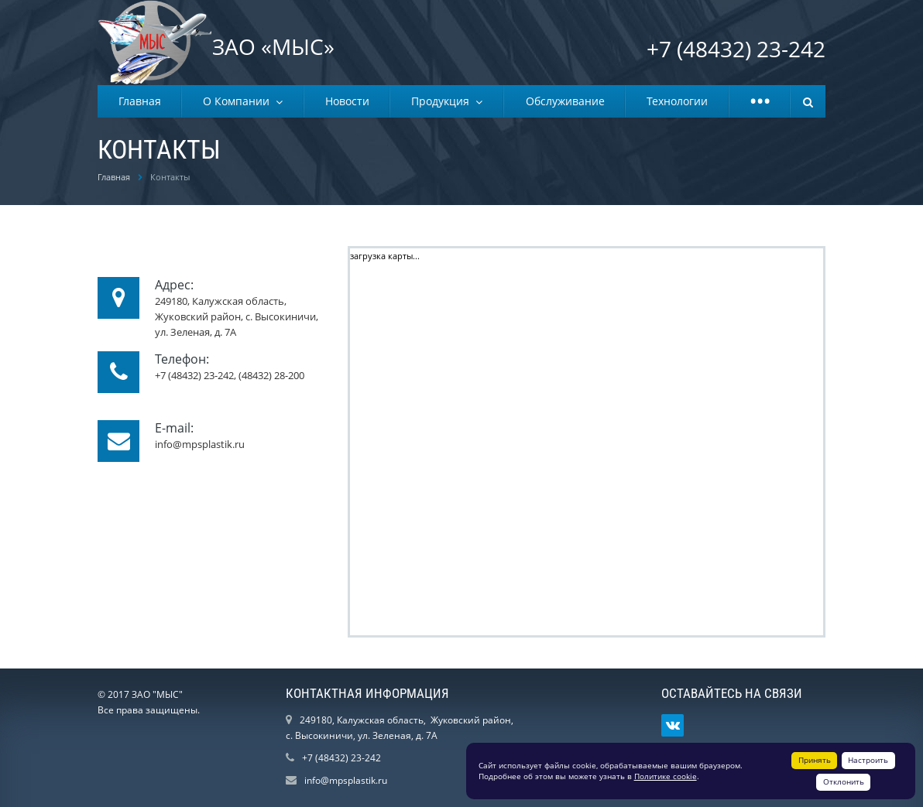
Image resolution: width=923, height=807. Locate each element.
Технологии (677, 101)
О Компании (239, 101)
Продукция (443, 101)
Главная (139, 101)
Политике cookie (665, 776)
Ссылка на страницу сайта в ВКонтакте (673, 725)
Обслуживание (565, 101)
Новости (347, 101)
